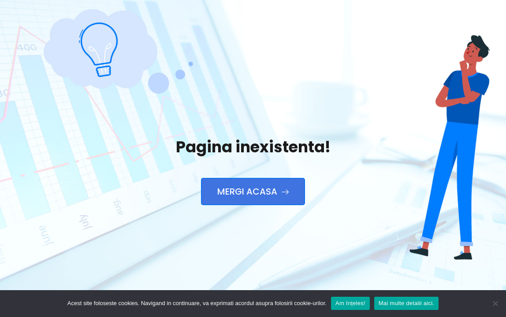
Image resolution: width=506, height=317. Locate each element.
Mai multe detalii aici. (406, 303)
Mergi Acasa (253, 191)
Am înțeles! (350, 303)
